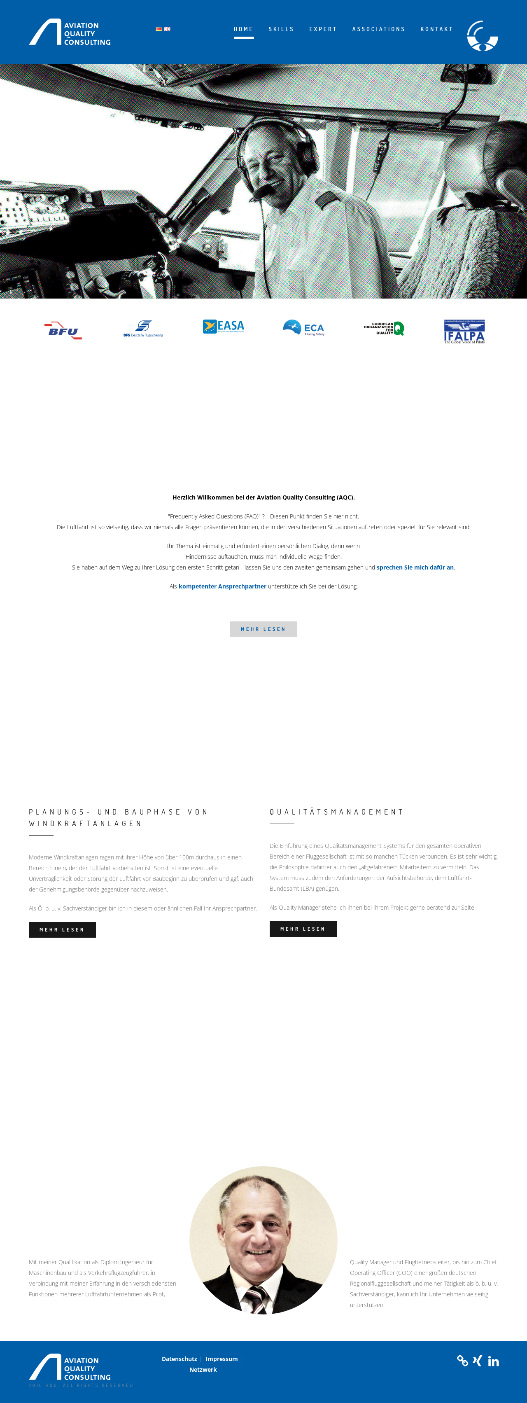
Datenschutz (179, 1359)
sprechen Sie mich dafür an (415, 567)
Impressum (221, 1359)
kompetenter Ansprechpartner (222, 586)
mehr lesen (264, 629)
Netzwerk (203, 1369)
